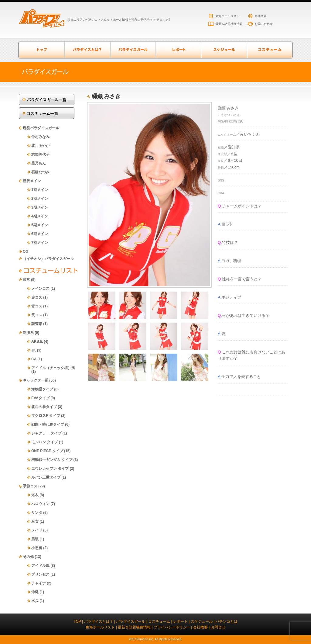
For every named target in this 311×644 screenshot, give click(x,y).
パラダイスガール (133, 50)
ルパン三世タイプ (45, 477)
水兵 (35, 601)
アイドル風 (40, 565)
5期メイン (39, 225)
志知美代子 (40, 154)
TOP (77, 621)
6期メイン (39, 234)
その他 (28, 557)
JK (33, 350)
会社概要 (261, 16)
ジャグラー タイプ (46, 433)
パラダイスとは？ (87, 50)
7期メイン (39, 243)
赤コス (36, 297)
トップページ (41, 50)
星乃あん (38, 163)
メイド (36, 530)
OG (26, 251)
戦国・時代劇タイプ (47, 424)
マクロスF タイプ (45, 416)
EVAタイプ (40, 398)
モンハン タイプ (44, 442)
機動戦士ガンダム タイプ (51, 460)
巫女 (35, 521)
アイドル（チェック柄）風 (53, 368)
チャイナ (38, 583)
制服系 (28, 333)
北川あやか (40, 146)
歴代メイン (32, 181)
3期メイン (39, 207)
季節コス (30, 486)
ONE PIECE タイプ (47, 451)
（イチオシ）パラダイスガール (48, 259)
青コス (36, 306)
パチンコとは (227, 621)
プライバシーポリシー (172, 627)
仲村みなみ (40, 137)
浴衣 (35, 495)
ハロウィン (40, 504)
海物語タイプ (42, 389)
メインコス (40, 288)
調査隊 (36, 324)
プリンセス (40, 574)
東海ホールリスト (227, 16)
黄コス (36, 315)
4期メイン (39, 216)
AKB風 (37, 341)
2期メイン (39, 198)
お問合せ (218, 627)
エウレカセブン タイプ (50, 468)
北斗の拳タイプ (44, 407)
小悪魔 (36, 548)
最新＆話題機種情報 (229, 24)
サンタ (36, 513)
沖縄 (35, 592)
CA (33, 359)
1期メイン (39, 190)
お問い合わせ (264, 24)
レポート (178, 50)
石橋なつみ (40, 172)
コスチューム (269, 50)
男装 (35, 539)
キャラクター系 (35, 380)
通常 (26, 280)
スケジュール (224, 50)
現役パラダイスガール (41, 128)
